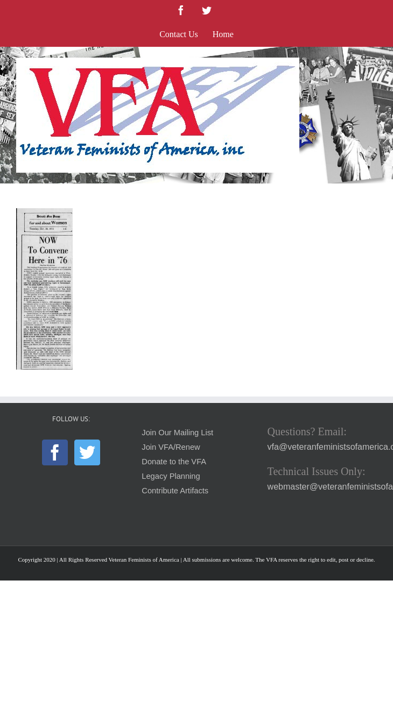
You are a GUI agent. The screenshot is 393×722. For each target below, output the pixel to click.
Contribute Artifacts (175, 490)
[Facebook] (55, 452)
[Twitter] (87, 452)
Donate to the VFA (174, 461)
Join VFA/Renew (171, 447)
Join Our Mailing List (177, 432)
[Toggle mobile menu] (371, 63)
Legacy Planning (171, 476)
